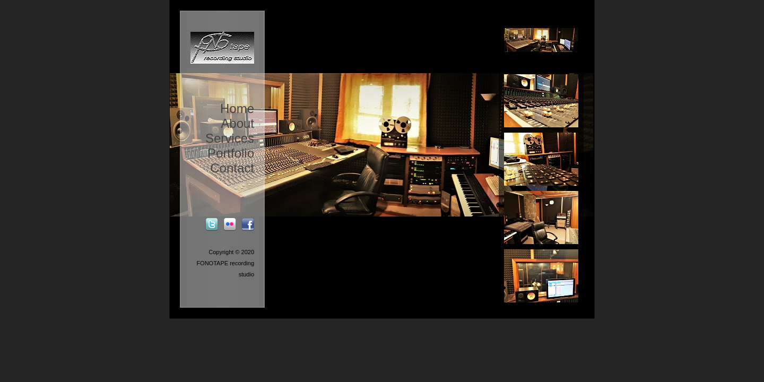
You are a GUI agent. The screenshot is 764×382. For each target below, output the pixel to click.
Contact (232, 168)
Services (229, 138)
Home (237, 108)
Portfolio (230, 153)
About (237, 123)
